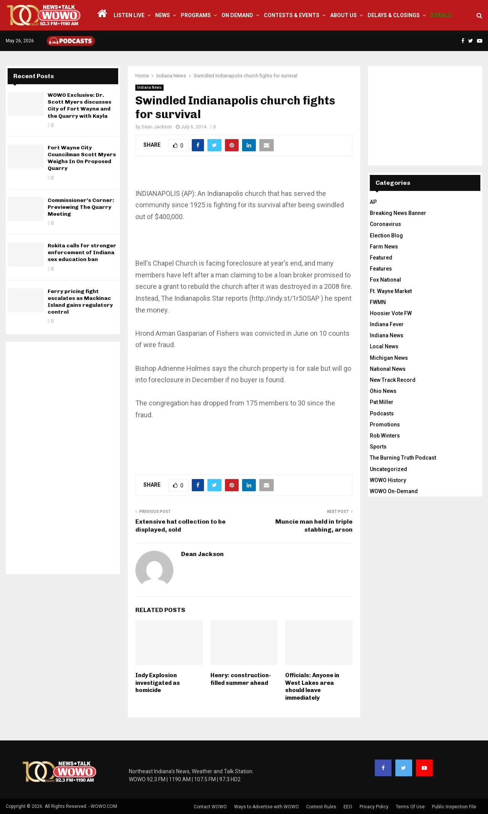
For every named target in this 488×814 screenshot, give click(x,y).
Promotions (385, 424)
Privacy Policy (374, 806)
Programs (196, 15)
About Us (343, 15)
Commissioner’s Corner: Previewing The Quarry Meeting (81, 207)
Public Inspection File (454, 806)
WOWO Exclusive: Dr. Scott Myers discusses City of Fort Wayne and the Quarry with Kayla (79, 105)
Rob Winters (385, 436)
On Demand (237, 15)
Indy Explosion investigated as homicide (157, 683)
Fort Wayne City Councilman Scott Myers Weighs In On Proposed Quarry (82, 158)
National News (388, 369)
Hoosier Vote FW (391, 313)
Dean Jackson (156, 127)
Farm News (384, 247)
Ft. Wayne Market (391, 291)
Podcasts (382, 413)
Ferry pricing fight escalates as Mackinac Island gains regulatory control (80, 302)
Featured (381, 258)
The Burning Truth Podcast (403, 458)
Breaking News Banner (398, 213)
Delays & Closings (394, 15)
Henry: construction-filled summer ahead (240, 679)
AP (373, 202)
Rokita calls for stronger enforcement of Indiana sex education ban (82, 252)
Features (381, 269)
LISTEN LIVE (129, 15)
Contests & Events (291, 15)
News (162, 15)
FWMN (378, 302)
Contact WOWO (210, 806)
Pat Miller (381, 402)
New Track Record (393, 380)
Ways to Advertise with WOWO (266, 806)
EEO (348, 806)
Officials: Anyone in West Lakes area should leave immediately (312, 686)
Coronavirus (385, 224)
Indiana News (149, 87)
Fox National (385, 280)
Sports (378, 447)
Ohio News (383, 391)
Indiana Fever (387, 324)
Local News (384, 346)
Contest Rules (321, 806)
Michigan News (389, 358)
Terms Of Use (410, 806)
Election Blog (386, 235)
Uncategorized (388, 469)
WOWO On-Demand (394, 491)
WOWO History (388, 480)
